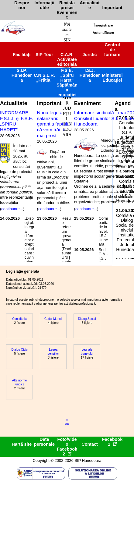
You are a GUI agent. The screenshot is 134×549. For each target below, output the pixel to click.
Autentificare (103, 32)
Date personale (44, 442)
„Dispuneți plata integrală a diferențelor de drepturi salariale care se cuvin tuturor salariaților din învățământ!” (32, 249)
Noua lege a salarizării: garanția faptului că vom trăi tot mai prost (54, 124)
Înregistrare (103, 25)
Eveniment (87, 103)
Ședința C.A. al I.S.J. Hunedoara (105, 258)
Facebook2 (67, 451)
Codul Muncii (53, 319)
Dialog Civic (20, 349)
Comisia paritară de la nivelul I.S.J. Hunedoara (105, 231)
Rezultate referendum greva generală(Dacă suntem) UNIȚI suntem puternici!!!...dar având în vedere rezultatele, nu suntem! (69, 257)
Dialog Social (87, 319)
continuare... (12, 209)
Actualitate (13, 103)
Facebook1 (112, 442)
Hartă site (22, 444)
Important (49, 103)
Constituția (19, 319)
